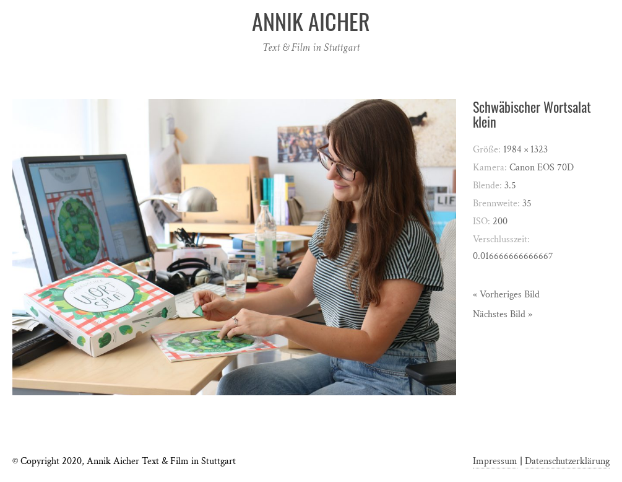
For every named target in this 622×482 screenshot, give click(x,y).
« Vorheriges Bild (506, 294)
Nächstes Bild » (502, 314)
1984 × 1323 (525, 149)
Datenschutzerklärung (567, 461)
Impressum (495, 461)
